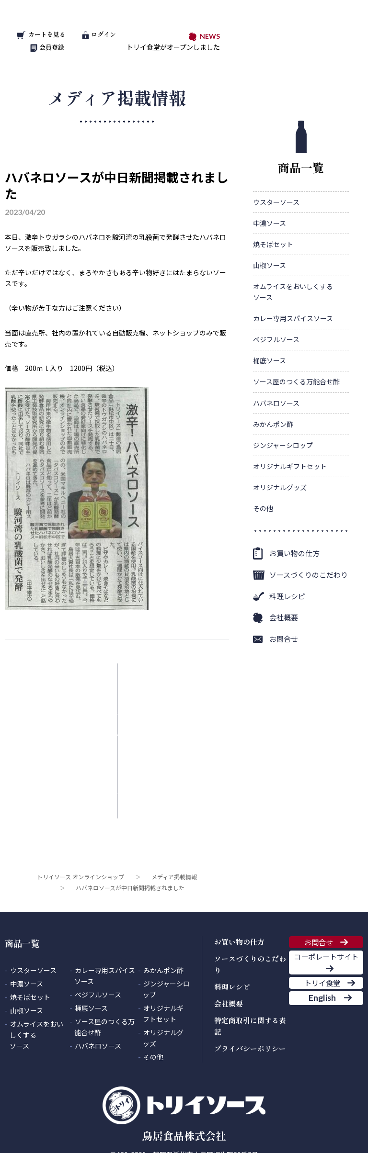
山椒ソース (269, 265)
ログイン (98, 34)
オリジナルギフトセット (290, 466)
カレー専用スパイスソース (293, 318)
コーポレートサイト (325, 899)
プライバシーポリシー (250, 969)
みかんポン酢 (273, 424)
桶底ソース (269, 360)
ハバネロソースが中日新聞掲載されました (117, 185)
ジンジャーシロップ (283, 445)
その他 (263, 508)
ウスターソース (276, 202)
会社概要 (283, 617)
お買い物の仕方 (294, 553)
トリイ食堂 (318, 941)
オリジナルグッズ (280, 487)
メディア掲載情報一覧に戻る (109, 681)
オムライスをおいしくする (293, 292)
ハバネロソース (276, 403)
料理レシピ (287, 596)
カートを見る (41, 34)
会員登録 (47, 47)
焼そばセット (273, 244)
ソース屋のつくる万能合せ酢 (296, 381)
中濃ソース (269, 223)
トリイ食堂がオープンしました (173, 47)
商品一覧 (301, 148)
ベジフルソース (276, 339)
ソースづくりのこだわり (308, 575)
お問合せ (283, 639)
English (318, 971)
